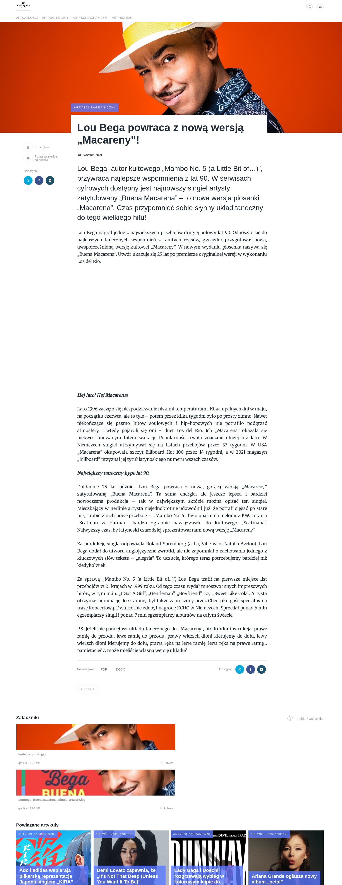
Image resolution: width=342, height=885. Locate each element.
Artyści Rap (122, 17)
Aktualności (27, 17)
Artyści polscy (55, 17)
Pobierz (82, 763)
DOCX (120, 669)
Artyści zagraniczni (90, 17)
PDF (104, 669)
